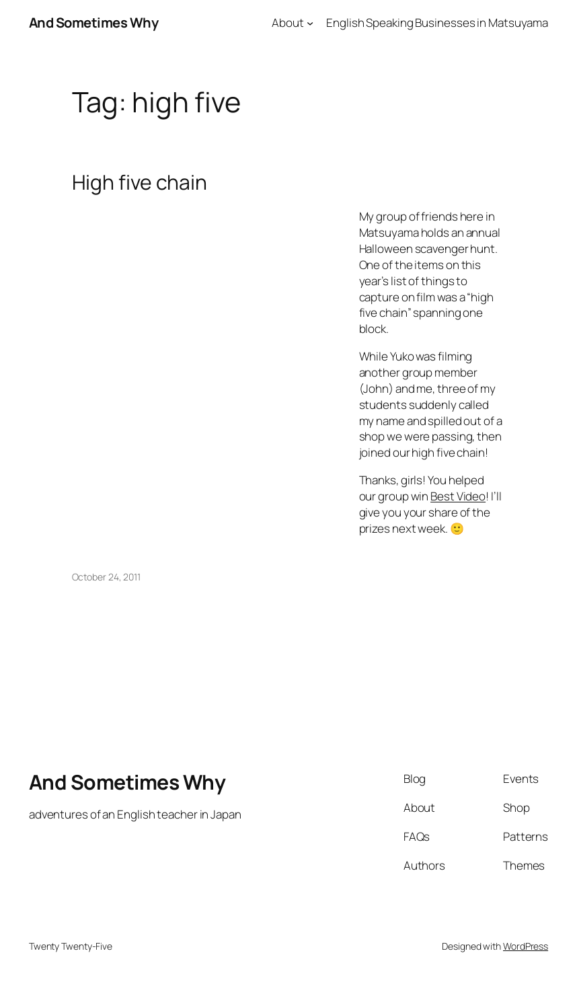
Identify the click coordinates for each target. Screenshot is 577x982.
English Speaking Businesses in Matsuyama (437, 22)
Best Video (458, 496)
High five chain (140, 182)
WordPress (525, 946)
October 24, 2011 (106, 576)
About (288, 22)
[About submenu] (310, 23)
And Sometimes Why (94, 22)
